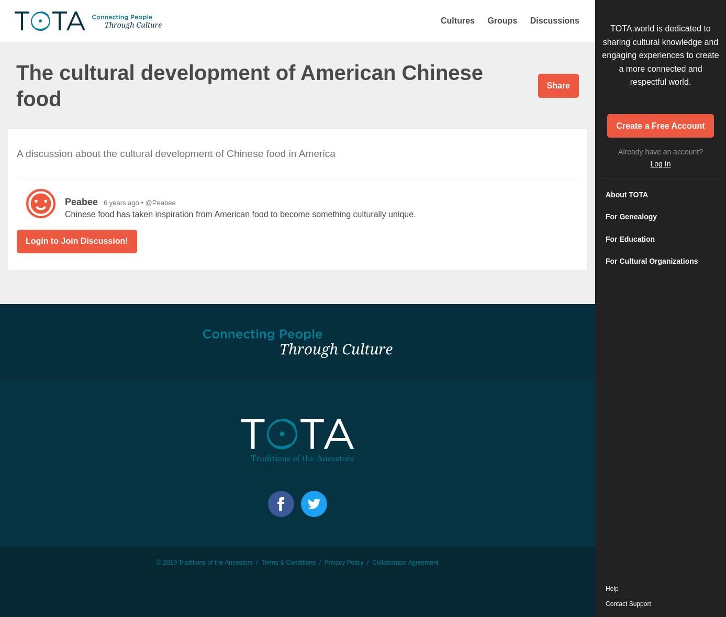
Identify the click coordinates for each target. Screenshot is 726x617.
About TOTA (627, 194)
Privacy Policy (344, 562)
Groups (502, 20)
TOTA (88, 21)
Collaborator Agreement (405, 562)
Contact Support (628, 604)
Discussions (554, 20)
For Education (630, 239)
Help (612, 588)
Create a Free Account (660, 125)
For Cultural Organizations (652, 261)
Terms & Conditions (288, 562)
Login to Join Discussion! (77, 241)
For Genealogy (631, 216)
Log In (661, 164)
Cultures (458, 20)
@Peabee (161, 203)
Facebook (281, 504)
